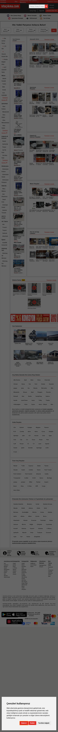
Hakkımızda (7, 577)
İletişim (41, 566)
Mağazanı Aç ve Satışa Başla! (33, 565)
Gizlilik (5, 571)
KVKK (5, 572)
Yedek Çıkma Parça (14, 565)
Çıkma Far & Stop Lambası (24, 574)
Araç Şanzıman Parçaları (24, 569)
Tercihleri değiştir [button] (43, 723)
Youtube (50, 571)
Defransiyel (24, 584)
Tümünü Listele (49, 184)
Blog (49, 576)
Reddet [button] (32, 723)
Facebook (50, 567)
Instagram (50, 570)
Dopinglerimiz (42, 565)
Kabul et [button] (24, 723)
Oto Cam (24, 580)
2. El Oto (15, 568)
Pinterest (50, 573)
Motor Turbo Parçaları (24, 588)
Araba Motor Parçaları (24, 565)
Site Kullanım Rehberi (6, 565)
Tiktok (49, 574)
